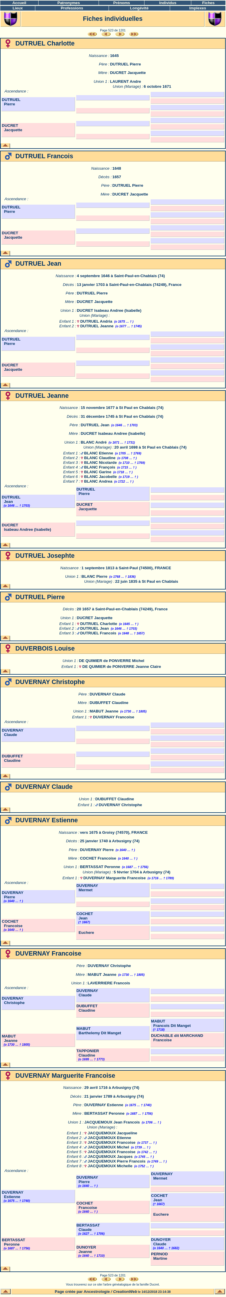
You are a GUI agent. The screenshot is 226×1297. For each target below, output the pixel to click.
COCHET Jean (85, 916)
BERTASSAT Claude (88, 1227)
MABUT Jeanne (103, 711)
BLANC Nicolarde (100, 462)
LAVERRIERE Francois (109, 983)
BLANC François (99, 467)
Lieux (18, 8)
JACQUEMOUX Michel (108, 1147)
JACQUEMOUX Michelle (110, 1166)
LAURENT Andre (125, 81)
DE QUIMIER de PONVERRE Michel (111, 660)
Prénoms (121, 3)
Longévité (139, 8)
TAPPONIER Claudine (88, 1053)
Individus (168, 3)
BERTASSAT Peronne (100, 867)
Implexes (197, 8)
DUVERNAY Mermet (87, 887)
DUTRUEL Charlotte (98, 623)
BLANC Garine (98, 472)
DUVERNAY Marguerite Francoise (114, 878)
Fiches (208, 3)
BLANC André (94, 442)
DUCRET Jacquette (128, 72)
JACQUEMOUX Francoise (111, 1142)
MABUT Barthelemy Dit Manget (99, 1030)
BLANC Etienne (98, 453)
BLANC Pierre (94, 576)
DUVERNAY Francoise (113, 717)
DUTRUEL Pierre (125, 64)
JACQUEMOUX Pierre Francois (116, 1161)
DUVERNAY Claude (107, 694)
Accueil (19, 3)
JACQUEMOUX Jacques (110, 1156)
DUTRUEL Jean (95, 425)
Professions (72, 8)
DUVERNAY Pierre (97, 850)
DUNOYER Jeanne (86, 1249)
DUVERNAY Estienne (103, 1105)
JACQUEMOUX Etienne (109, 1138)
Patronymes (68, 3)
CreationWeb (125, 1291)
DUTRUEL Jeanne (97, 326)
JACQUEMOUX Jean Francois (112, 1122)
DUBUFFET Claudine (108, 702)
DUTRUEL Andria (96, 321)
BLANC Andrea (98, 481)
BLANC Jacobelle (100, 476)
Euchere (85, 932)
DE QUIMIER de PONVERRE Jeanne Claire (121, 666)
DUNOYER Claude (161, 1241)
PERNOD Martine (159, 1256)
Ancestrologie (97, 1291)
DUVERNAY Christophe (120, 805)
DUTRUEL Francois (98, 633)
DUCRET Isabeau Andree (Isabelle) (109, 310)
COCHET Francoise (98, 858)
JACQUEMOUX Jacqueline (112, 1133)
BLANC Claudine (100, 458)
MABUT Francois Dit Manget (171, 1023)
